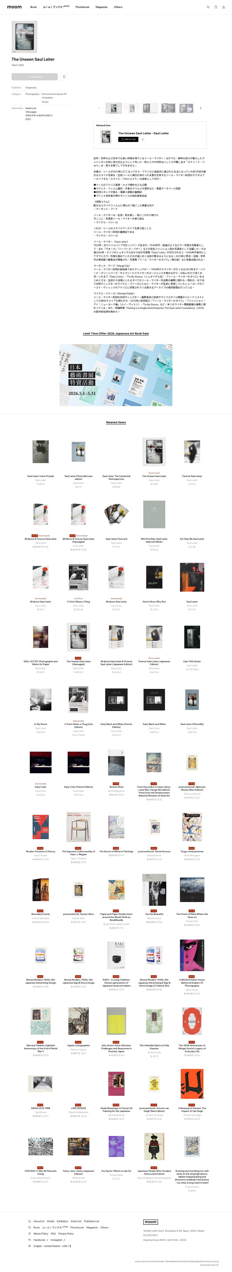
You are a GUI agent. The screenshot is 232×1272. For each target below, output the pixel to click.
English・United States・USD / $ (52, 1246)
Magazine (101, 7)
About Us (39, 1221)
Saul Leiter (18, 64)
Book (33, 7)
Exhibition (62, 1221)
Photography (32, 94)
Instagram (58, 1239)
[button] (200, 108)
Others (118, 7)
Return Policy (41, 1233)
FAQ (53, 1233)
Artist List (76, 1221)
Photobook (82, 7)
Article (50, 1221)
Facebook (41, 1239)
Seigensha (30, 87)
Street (45, 101)
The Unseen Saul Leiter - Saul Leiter (143, 133)
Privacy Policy (66, 1233)
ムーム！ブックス (56, 7)
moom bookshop (14, 7)
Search (208, 7)
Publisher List (91, 1221)
